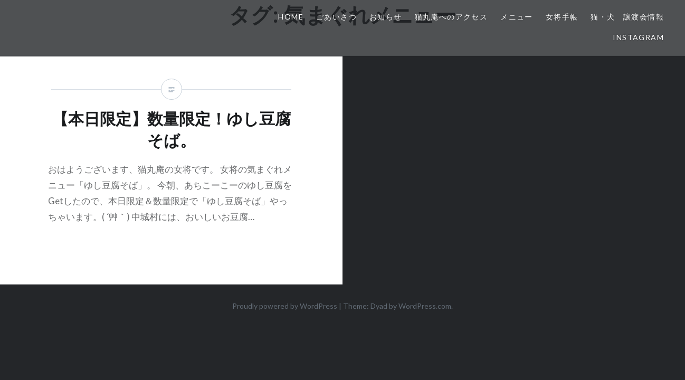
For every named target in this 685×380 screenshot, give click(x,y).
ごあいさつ (336, 16)
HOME (290, 16)
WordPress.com (424, 305)
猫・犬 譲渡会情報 (627, 16)
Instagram (638, 37)
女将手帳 (562, 16)
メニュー (516, 16)
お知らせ (385, 16)
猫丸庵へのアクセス (451, 16)
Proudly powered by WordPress (284, 305)
